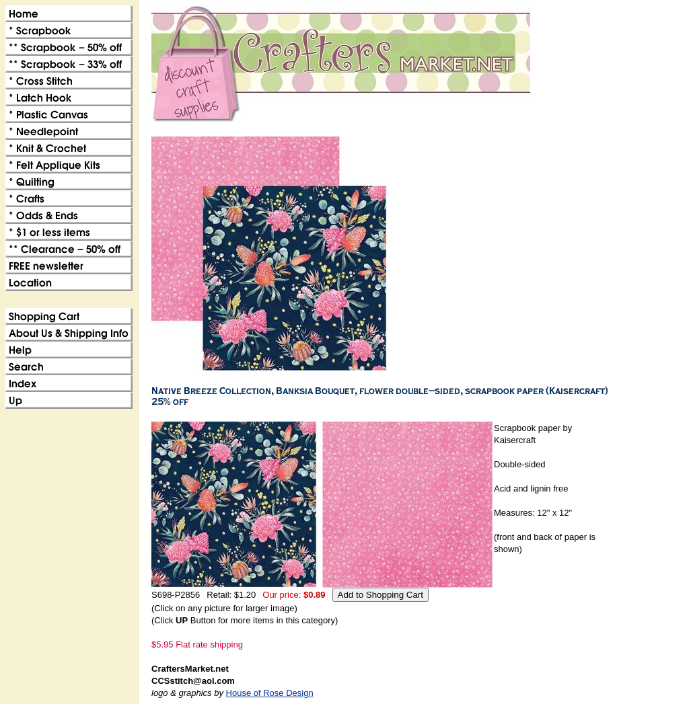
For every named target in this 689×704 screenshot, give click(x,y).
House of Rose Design (270, 693)
